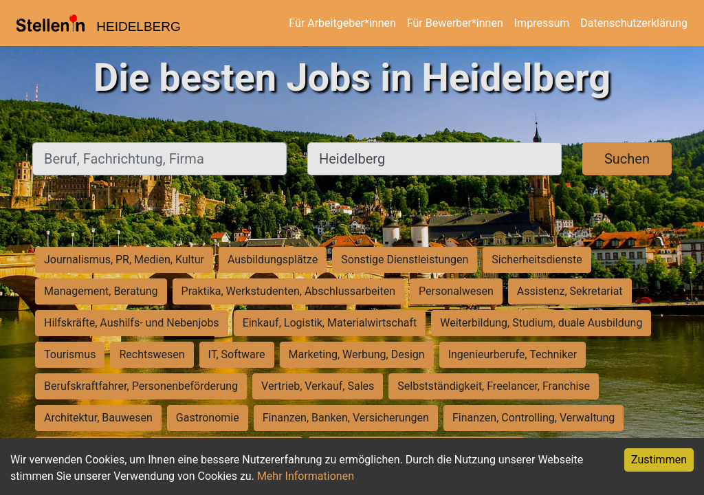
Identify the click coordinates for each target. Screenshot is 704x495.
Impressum (542, 23)
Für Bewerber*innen (455, 23)
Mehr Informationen (305, 476)
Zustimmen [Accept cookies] (659, 459)
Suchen (627, 159)
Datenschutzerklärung (634, 23)
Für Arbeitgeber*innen (342, 23)
